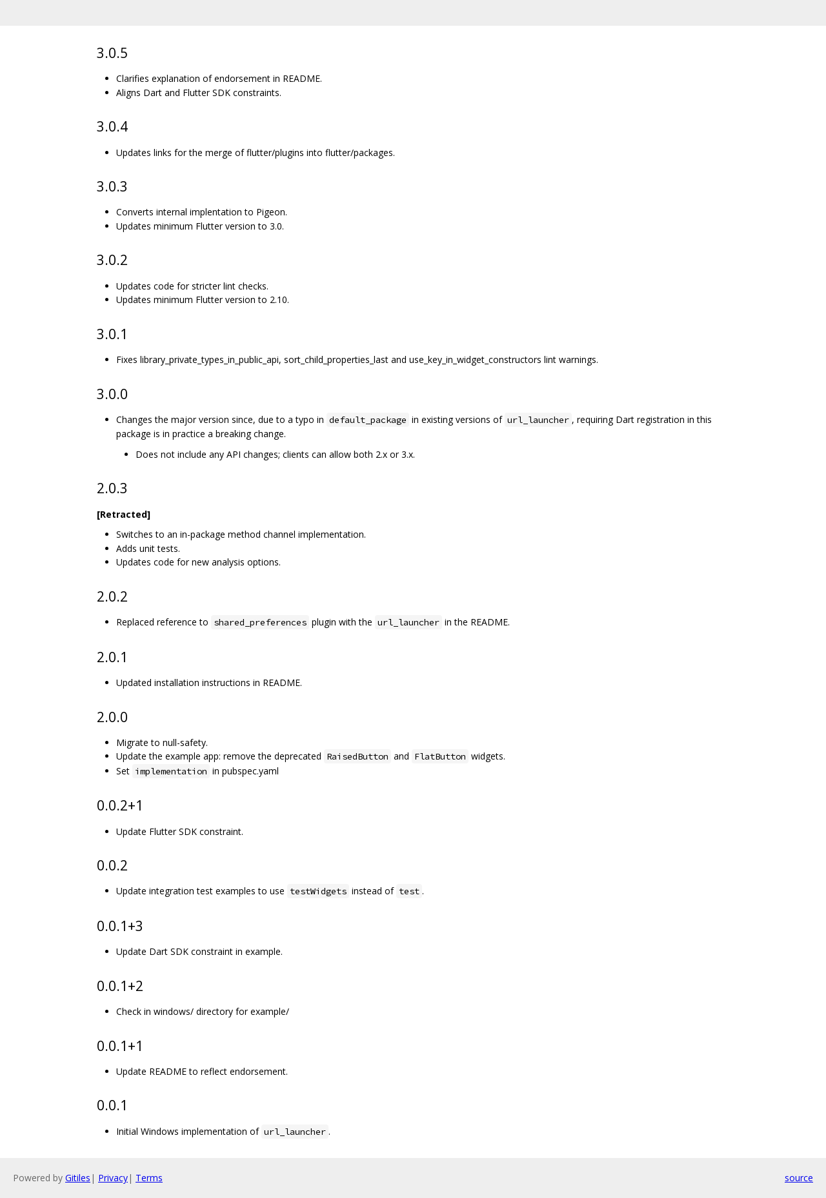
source (799, 1178)
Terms (149, 1178)
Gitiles (77, 1178)
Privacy (113, 1178)
